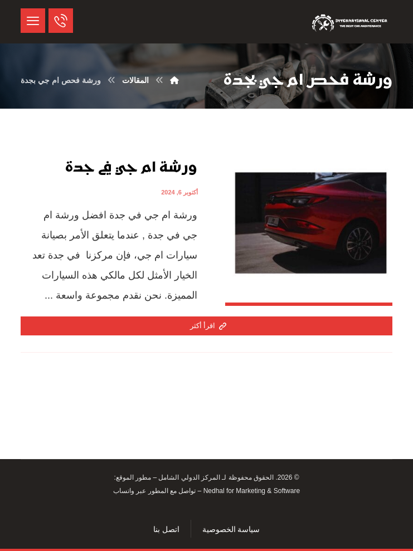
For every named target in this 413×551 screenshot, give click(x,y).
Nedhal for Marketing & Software (250, 491)
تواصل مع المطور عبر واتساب (154, 491)
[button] (33, 20)
